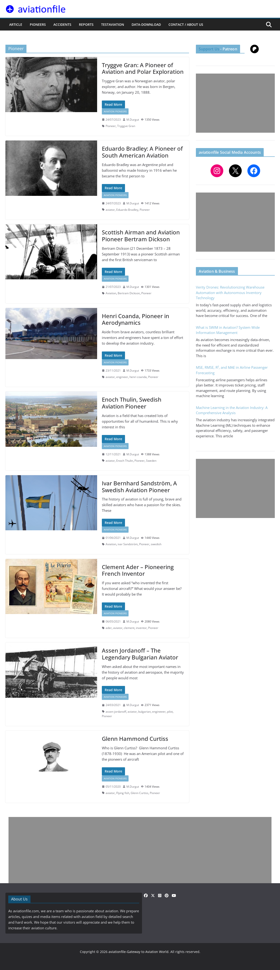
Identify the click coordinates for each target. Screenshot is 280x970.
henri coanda (138, 377)
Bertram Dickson (129, 293)
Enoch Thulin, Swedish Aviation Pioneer (131, 402)
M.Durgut (132, 120)
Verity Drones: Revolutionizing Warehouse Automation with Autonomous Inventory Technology (230, 292)
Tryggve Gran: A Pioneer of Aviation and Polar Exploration (143, 68)
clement (129, 628)
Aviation (111, 293)
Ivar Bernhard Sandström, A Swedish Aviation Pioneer (139, 486)
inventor (141, 628)
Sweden (151, 461)
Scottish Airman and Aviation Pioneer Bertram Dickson (141, 235)
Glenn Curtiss (139, 793)
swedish (156, 544)
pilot (170, 712)
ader (109, 628)
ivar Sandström (128, 544)
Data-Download (146, 24)
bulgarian (144, 712)
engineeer (159, 712)
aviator (110, 210)
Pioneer (111, 126)
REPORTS (86, 24)
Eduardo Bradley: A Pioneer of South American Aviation (142, 152)
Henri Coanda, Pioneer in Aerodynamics (135, 319)
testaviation (112, 24)
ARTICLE (15, 24)
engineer (122, 377)
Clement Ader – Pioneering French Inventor (138, 570)
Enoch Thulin (124, 461)
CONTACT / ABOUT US (185, 24)
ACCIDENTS (62, 24)
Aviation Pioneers (115, 111)
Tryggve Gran (126, 126)
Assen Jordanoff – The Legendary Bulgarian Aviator (140, 653)
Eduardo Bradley (127, 210)
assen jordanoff (116, 712)
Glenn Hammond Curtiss (135, 738)
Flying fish (122, 793)
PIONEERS (38, 24)
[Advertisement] (235, 103)
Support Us (209, 49)
